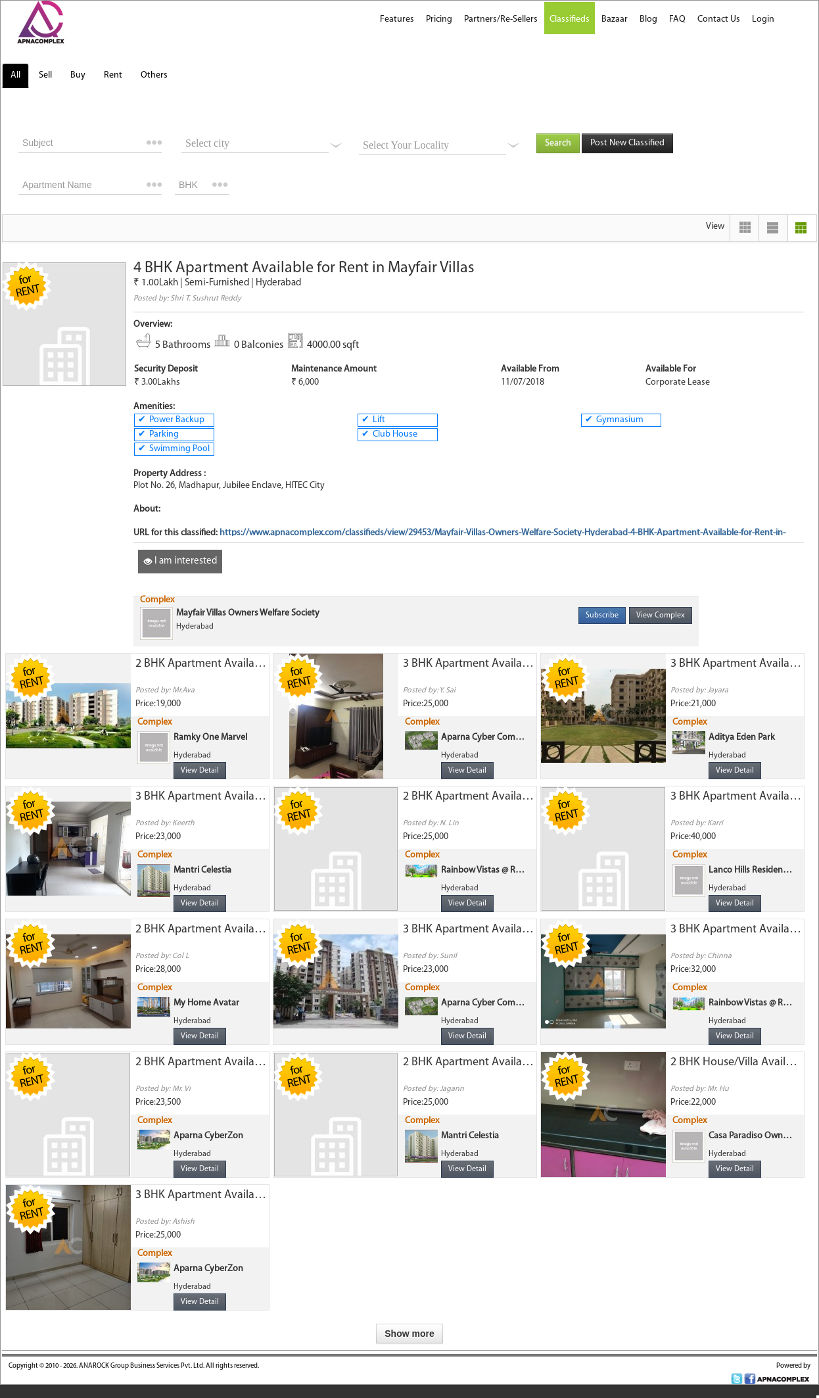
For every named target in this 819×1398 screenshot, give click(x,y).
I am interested (180, 561)
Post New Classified (627, 143)
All (15, 75)
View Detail (200, 771)
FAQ (677, 19)
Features (397, 19)
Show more (409, 1333)
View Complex (660, 615)
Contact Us (718, 19)
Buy (77, 75)
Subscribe (602, 615)
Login (763, 19)
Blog (648, 19)
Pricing (439, 19)
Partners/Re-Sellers (501, 19)
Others (154, 75)
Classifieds (570, 19)
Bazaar (614, 19)
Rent (113, 75)
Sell (45, 75)
